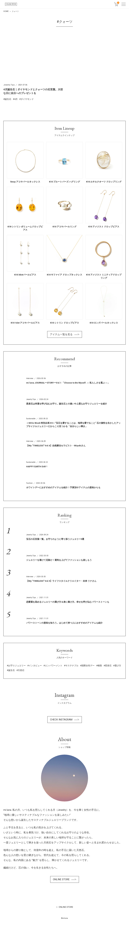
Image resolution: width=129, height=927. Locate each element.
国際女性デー (88, 665)
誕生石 (8, 99)
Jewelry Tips (9, 85)
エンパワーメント (53, 665)
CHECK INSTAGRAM (64, 719)
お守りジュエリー (17, 665)
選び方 (118, 665)
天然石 (21, 670)
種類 (100, 665)
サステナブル (71, 665)
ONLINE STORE (28, 4)
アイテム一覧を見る (64, 334)
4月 (16, 99)
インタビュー (35, 665)
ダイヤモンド (27, 99)
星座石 (108, 665)
